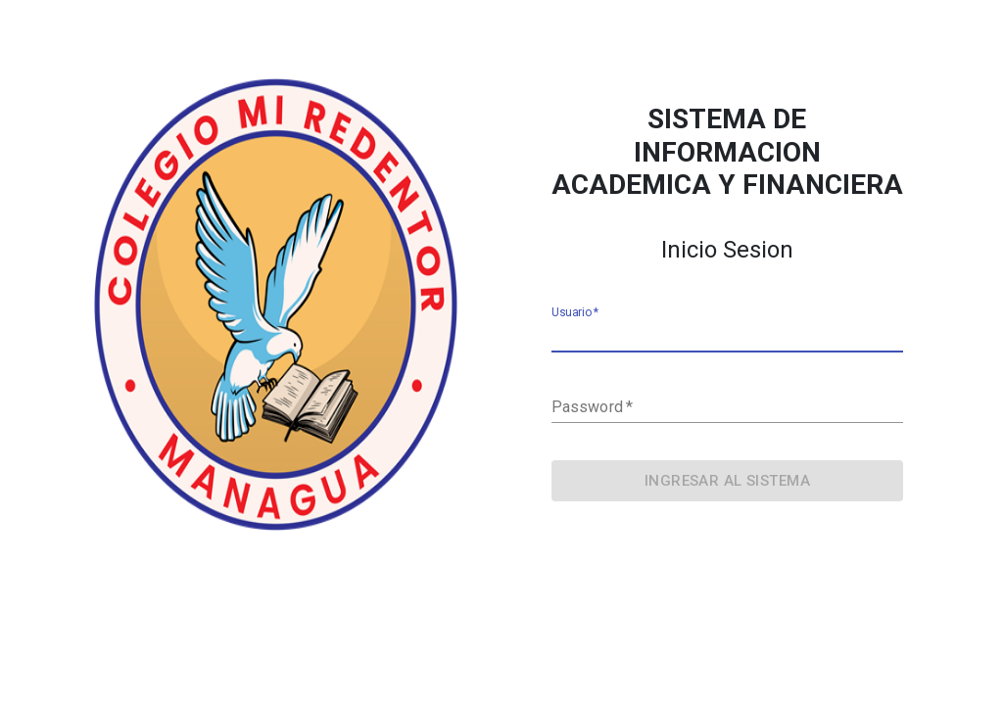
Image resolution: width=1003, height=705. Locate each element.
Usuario (574, 313)
